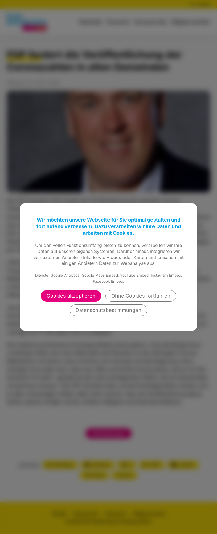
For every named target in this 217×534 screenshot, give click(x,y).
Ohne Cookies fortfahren (140, 296)
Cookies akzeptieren (71, 296)
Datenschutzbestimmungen (108, 310)
